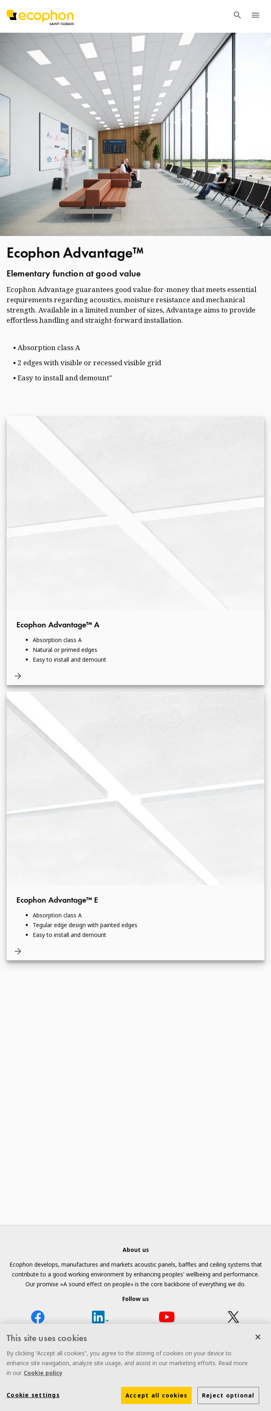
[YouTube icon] (167, 1318)
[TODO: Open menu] (255, 16)
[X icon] (233, 1318)
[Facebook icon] (37, 1318)
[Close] (258, 1340)
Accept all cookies (156, 1398)
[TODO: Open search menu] (237, 16)
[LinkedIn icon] (100, 1318)
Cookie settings (33, 1398)
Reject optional (228, 1398)
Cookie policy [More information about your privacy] (43, 1376)
